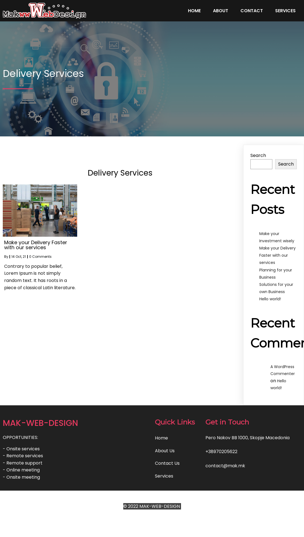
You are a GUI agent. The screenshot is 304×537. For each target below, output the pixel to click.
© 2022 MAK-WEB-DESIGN (152, 506)
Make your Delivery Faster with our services (277, 255)
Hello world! (270, 299)
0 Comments (40, 256)
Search (258, 155)
